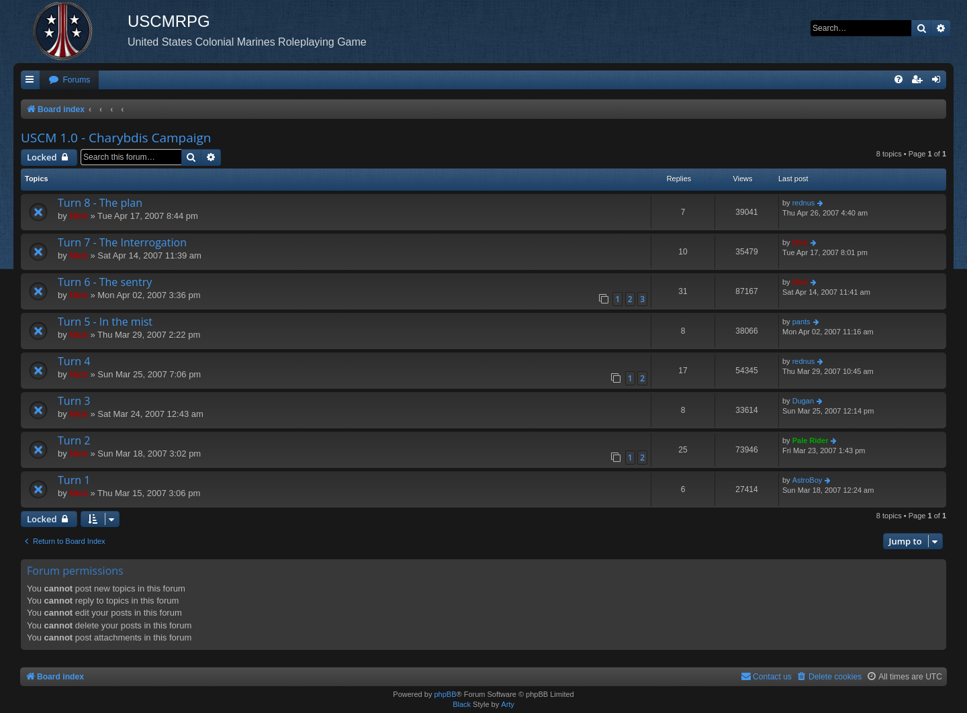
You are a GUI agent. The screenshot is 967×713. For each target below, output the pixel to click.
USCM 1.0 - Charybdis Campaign (116, 137)
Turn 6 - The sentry (105, 282)
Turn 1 (74, 480)
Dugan (803, 401)
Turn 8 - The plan (100, 202)
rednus (803, 203)
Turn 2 (74, 440)
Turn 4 (74, 361)
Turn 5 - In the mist (105, 321)
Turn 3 (74, 400)
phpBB (445, 694)
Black (462, 704)
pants (801, 322)
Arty (507, 704)
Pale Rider (810, 440)
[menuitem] (69, 80)
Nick (78, 216)
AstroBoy (807, 480)
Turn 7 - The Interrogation (122, 242)
